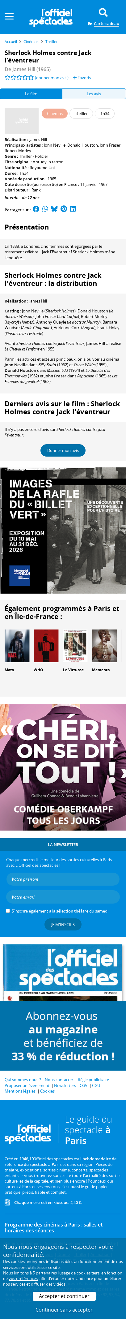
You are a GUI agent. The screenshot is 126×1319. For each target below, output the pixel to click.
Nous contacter (59, 1079)
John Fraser (110, 145)
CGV (83, 1085)
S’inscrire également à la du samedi (60, 911)
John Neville (54, 145)
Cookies (47, 1091)
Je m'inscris (63, 924)
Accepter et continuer (64, 1296)
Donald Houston (82, 145)
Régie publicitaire (93, 1079)
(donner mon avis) (52, 77)
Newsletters (65, 1085)
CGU (96, 1085)
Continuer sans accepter (64, 1309)
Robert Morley (18, 150)
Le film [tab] (31, 94)
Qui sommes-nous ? (23, 1079)
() (49, 311)
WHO (38, 669)
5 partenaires (45, 1273)
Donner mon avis (63, 450)
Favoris (82, 77)
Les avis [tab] (94, 94)
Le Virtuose (73, 669)
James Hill (38, 139)
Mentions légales (20, 1091)
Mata (9, 669)
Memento (101, 669)
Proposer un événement (27, 1085)
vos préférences (23, 1278)
